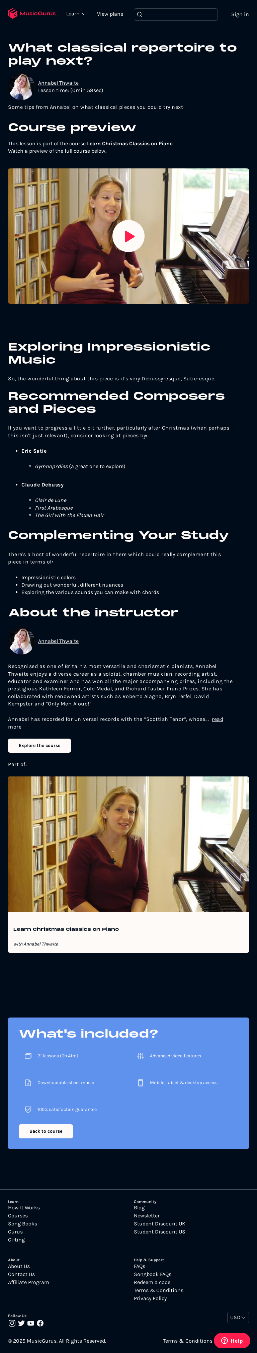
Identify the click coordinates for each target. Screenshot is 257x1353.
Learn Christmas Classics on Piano (66, 929)
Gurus (15, 1231)
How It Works (24, 1207)
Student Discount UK (159, 1223)
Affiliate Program (28, 1282)
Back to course (45, 1131)
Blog (139, 1207)
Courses (18, 1215)
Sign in (240, 14)
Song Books (22, 1223)
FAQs (139, 1266)
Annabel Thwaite (58, 83)
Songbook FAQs (152, 1274)
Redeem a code (152, 1282)
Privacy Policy (150, 1298)
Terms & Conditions (158, 1290)
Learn (73, 13)
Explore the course (39, 745)
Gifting (16, 1240)
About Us (19, 1266)
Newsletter (147, 1215)
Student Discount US (159, 1231)
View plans (110, 14)
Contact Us (21, 1274)
